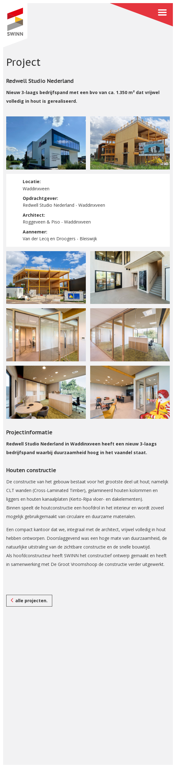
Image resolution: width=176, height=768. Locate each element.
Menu (141, 14)
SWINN (15, 25)
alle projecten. (31, 600)
